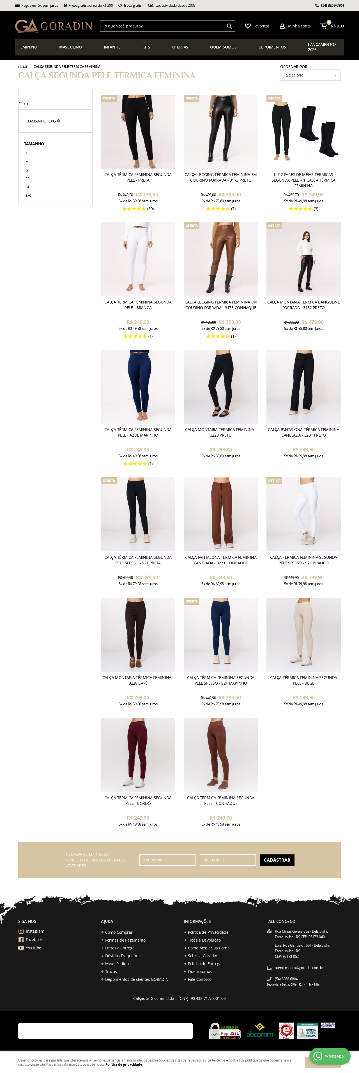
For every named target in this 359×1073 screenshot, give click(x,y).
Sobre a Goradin (202, 955)
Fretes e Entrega (120, 948)
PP (27, 178)
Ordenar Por (293, 66)
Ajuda (107, 921)
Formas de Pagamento (125, 940)
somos (223, 47)
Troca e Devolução (204, 940)
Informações (197, 921)
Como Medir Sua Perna (208, 948)
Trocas (111, 971)
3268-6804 (332, 5)
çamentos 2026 (322, 47)
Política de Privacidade (208, 932)
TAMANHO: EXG (41, 121)
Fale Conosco (199, 979)
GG (28, 187)
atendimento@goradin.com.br (299, 967)
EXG (29, 195)
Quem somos (200, 971)
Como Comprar (119, 932)
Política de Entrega (205, 963)
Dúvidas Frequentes (123, 955)
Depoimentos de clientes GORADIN (136, 979)
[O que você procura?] (229, 26)
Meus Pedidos (118, 963)
